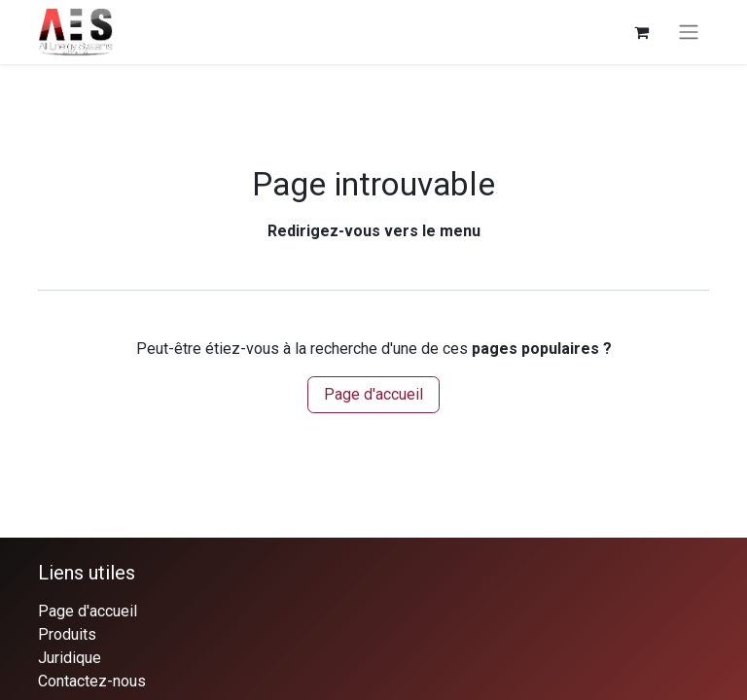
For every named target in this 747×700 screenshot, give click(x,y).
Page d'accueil (373, 394)
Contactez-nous (92, 681)
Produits (67, 634)
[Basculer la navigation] (688, 32)
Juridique (69, 657)
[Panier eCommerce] (641, 32)
